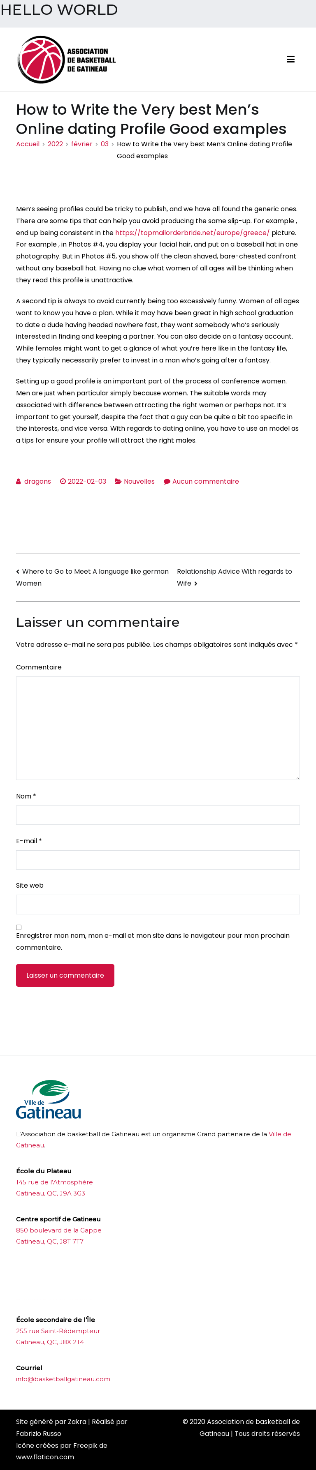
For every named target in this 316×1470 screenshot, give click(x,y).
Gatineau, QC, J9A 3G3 (50, 1193)
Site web (30, 885)
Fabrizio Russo (38, 1433)
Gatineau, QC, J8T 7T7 (50, 1241)
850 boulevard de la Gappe (59, 1230)
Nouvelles (139, 481)
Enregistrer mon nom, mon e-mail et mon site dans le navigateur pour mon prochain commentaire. (153, 941)
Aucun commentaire (205, 481)
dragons (37, 481)
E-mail (29, 841)
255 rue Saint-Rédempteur (58, 1331)
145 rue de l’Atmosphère (54, 1182)
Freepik (85, 1445)
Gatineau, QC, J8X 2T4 (50, 1342)
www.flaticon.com (45, 1457)
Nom (26, 796)
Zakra (77, 1421)
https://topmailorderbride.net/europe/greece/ (192, 233)
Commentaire (39, 667)
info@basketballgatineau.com (63, 1379)
